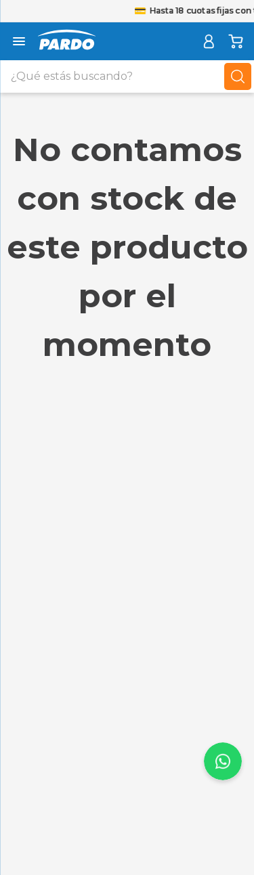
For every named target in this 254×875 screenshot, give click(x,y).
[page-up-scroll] (223, 761)
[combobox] (127, 76)
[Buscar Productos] (237, 76)
